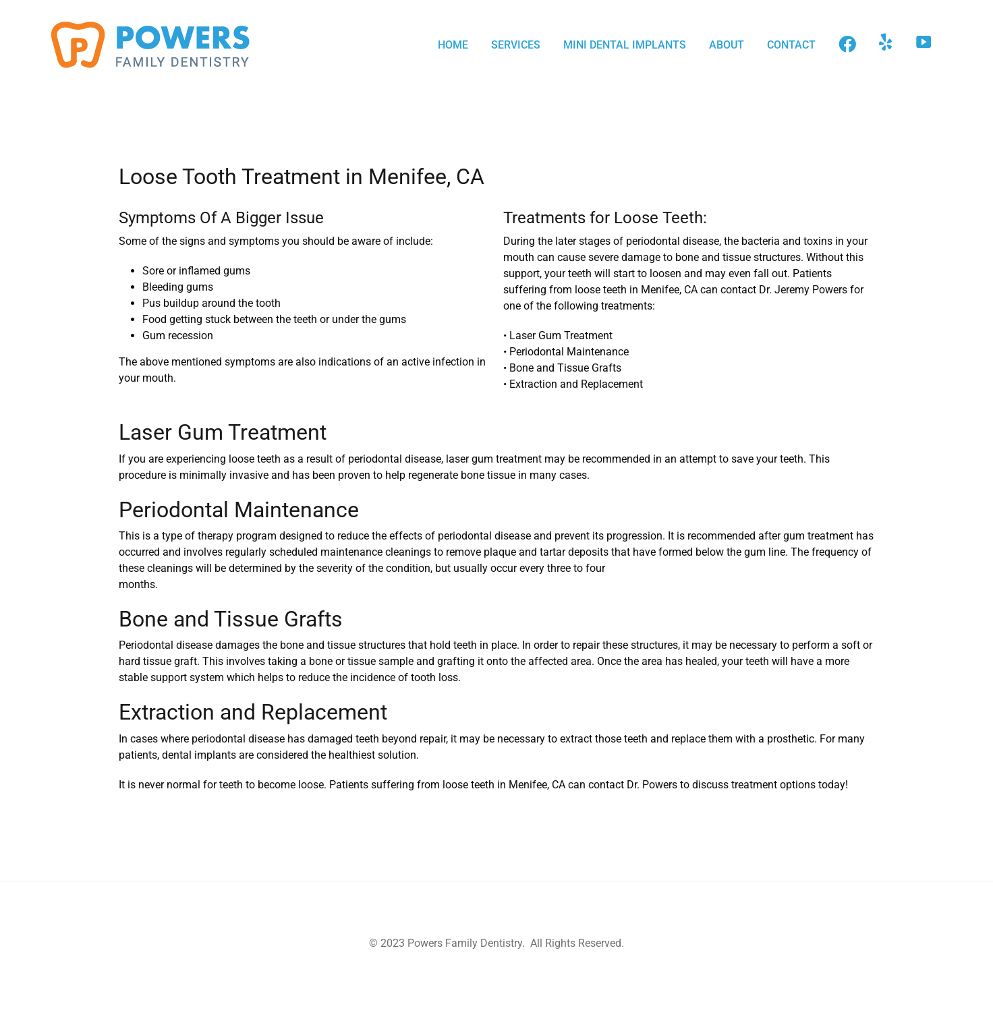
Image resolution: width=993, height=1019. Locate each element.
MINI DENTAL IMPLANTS (624, 44)
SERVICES (515, 44)
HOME (453, 44)
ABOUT (726, 44)
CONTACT (791, 44)
